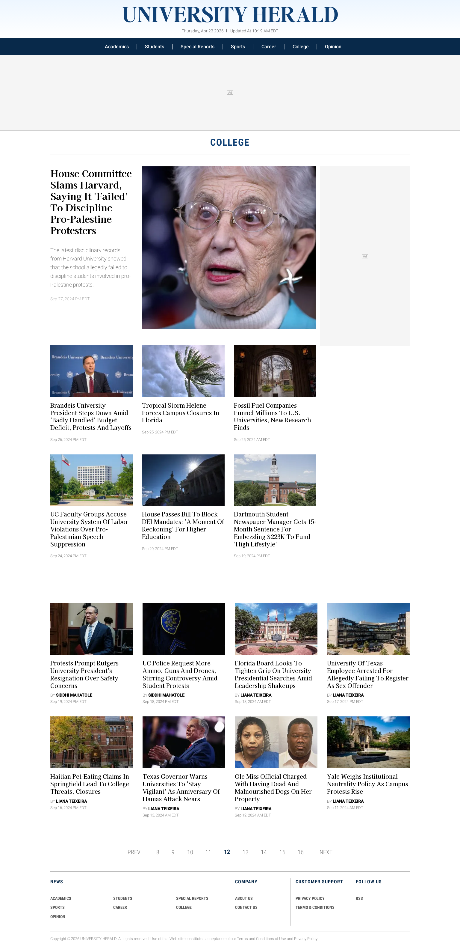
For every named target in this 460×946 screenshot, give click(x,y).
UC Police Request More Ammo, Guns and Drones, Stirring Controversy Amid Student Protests (180, 674)
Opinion (333, 46)
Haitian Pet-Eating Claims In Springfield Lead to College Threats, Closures (89, 784)
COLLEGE (184, 907)
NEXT (326, 851)
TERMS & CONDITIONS (315, 907)
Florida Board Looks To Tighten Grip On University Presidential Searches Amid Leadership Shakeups (273, 674)
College (301, 46)
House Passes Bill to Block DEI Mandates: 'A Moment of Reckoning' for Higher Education (183, 525)
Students (154, 46)
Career (268, 46)
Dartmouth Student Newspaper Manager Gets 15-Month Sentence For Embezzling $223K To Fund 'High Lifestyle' (275, 529)
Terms (242, 938)
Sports (238, 46)
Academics (117, 46)
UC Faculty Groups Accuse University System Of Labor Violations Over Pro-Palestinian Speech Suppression (89, 529)
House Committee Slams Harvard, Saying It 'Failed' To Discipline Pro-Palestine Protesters (91, 201)
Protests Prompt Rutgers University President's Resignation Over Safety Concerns (84, 674)
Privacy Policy (305, 938)
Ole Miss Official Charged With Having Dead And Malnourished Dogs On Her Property (273, 787)
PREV (134, 851)
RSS (359, 898)
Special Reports (197, 46)
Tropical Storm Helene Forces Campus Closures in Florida (180, 412)
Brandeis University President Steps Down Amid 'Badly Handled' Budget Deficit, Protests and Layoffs (90, 416)
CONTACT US (246, 907)
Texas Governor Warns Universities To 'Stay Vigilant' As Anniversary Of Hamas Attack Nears (181, 787)
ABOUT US (244, 898)
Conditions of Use (271, 938)
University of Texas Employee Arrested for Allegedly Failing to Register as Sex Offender (367, 674)
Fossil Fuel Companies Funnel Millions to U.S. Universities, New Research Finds (272, 416)
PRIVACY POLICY (310, 898)
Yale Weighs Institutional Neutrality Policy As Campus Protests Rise (367, 784)
